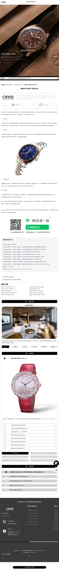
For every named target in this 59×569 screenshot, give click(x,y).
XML (29, 556)
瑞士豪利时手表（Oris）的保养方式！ (19, 431)
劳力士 (13, 554)
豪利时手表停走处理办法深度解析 (37, 287)
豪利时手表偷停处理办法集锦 (7, 294)
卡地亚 (28, 554)
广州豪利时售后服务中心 (33, 518)
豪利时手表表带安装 (15, 456)
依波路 (15, 460)
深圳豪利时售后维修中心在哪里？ (18, 425)
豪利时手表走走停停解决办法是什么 (37, 294)
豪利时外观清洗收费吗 (6, 290)
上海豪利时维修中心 (7, 251)
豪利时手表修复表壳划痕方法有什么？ (19, 428)
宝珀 (35, 554)
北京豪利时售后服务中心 (10, 210)
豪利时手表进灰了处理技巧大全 (8, 288)
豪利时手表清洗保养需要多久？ (18, 448)
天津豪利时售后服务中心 (33, 516)
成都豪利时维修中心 (7, 264)
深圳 (34, 346)
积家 (32, 554)
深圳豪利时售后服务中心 (33, 521)
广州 (25, 346)
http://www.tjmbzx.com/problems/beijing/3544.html (19, 269)
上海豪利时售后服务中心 (33, 513)
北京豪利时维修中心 (7, 246)
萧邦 (45, 554)
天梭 (56, 554)
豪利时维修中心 (32, 1)
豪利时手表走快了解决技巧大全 (18, 445)
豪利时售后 (4, 112)
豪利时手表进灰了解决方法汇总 (8, 287)
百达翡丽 (18, 554)
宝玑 (38, 554)
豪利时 (9, 244)
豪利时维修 (15, 453)
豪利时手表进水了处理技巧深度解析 (13, 279)
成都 (53, 346)
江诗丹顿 (23, 554)
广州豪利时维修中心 (7, 256)
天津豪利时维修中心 (7, 261)
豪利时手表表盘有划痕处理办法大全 (9, 292)
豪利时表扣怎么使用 (9, 276)
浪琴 (53, 554)
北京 (23, 84)
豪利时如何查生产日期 (34, 288)
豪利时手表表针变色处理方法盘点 (18, 438)
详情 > (16, 342)
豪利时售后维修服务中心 (28, 550)
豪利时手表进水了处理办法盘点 (36, 292)
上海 (15, 346)
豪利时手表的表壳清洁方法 (44, 456)
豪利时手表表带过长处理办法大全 (18, 441)
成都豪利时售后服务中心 (33, 524)
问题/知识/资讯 (17, 84)
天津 (44, 346)
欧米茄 (48, 554)
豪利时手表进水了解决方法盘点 (18, 435)
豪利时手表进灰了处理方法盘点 (36, 290)
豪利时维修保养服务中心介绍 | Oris (19, 358)
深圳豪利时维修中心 (7, 259)
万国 (42, 554)
